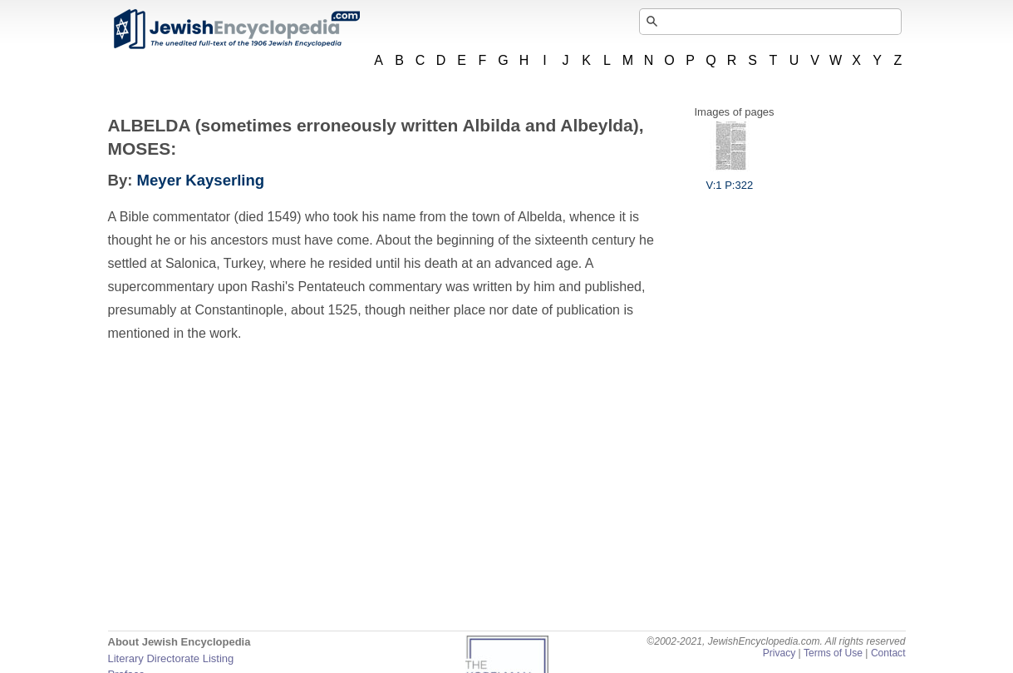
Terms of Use (833, 653)
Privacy (779, 653)
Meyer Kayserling (201, 180)
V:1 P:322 (730, 178)
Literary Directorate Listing (171, 658)
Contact (888, 653)
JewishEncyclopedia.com (236, 29)
